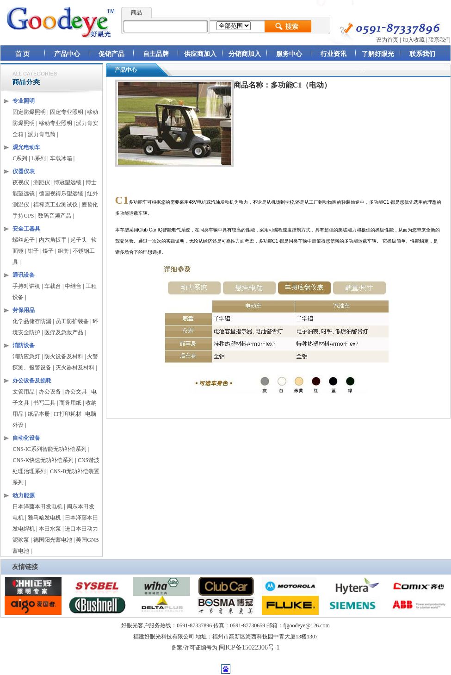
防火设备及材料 (63, 356)
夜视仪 (20, 182)
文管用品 (23, 391)
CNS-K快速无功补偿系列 (43, 460)
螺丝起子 (23, 240)
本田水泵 (50, 528)
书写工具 (44, 403)
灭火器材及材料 (75, 367)
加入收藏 (413, 40)
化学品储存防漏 (32, 321)
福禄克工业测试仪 (55, 204)
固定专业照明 (66, 112)
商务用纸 (70, 403)
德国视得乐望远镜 (61, 193)
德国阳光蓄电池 (52, 540)
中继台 (73, 286)
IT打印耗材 (67, 414)
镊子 (48, 251)
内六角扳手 (53, 240)
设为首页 (387, 40)
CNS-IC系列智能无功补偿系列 (49, 449)
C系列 (19, 158)
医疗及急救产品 (64, 332)
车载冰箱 (61, 158)
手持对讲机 (26, 286)
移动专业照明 (55, 123)
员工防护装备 (73, 321)
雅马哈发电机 (44, 517)
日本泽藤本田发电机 (37, 506)
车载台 (52, 286)
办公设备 (50, 391)
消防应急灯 (26, 356)
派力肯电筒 (42, 134)
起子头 (78, 240)
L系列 (38, 158)
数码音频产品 (54, 215)
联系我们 (439, 40)
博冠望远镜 (67, 182)
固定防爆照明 (29, 112)
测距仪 (41, 182)
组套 (63, 251)
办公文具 (76, 391)
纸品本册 (39, 414)
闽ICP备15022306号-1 (249, 647)
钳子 (33, 251)
